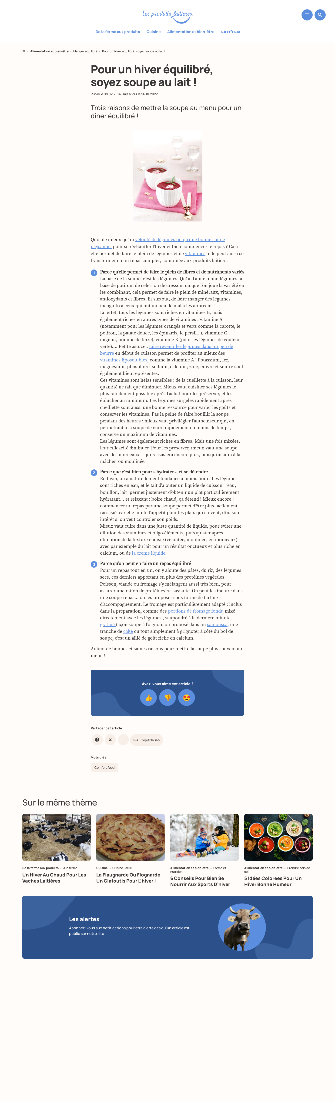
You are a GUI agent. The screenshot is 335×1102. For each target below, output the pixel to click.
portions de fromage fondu (196, 616)
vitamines (195, 259)
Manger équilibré (85, 51)
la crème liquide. (149, 558)
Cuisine (154, 31)
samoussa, (218, 630)
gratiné (108, 630)
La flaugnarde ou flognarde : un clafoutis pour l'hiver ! (129, 878)
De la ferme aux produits (118, 31)
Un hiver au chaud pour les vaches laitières (54, 878)
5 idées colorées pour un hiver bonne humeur (273, 881)
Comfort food (104, 767)
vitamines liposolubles (123, 365)
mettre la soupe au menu (179, 107)
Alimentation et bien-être (190, 31)
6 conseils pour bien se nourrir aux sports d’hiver (200, 881)
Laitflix (231, 32)
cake (128, 637)
